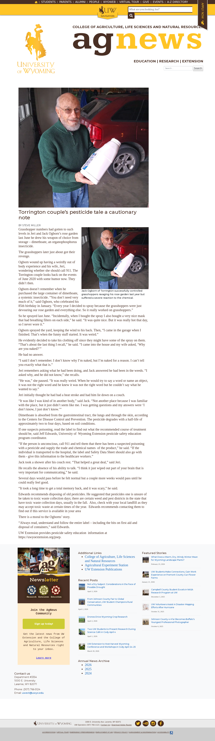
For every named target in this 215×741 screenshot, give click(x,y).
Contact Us (105, 725)
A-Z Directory (177, 2)
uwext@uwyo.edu (33, 692)
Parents (65, 2)
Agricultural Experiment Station (106, 565)
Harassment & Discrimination (142, 732)
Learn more (43, 658)
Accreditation (48, 732)
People (94, 2)
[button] (107, 12)
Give (146, 2)
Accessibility (163, 732)
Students (48, 2)
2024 (88, 673)
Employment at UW (104, 732)
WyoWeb (109, 2)
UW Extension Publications (103, 569)
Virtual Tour (129, 2)
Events (158, 2)
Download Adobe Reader (122, 725)
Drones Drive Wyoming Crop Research (107, 617)
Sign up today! (43, 623)
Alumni (80, 2)
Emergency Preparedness (82, 732)
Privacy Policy (121, 732)
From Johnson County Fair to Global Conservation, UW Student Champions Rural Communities (110, 602)
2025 (88, 669)
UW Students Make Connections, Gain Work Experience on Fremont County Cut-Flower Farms (173, 574)
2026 (88, 665)
